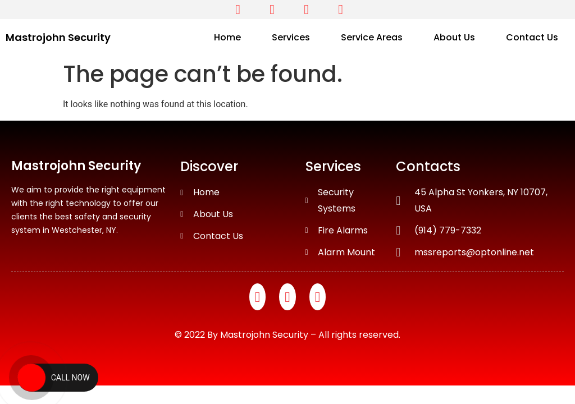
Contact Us (532, 37)
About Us (454, 37)
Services (291, 37)
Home (227, 37)
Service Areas (372, 37)
